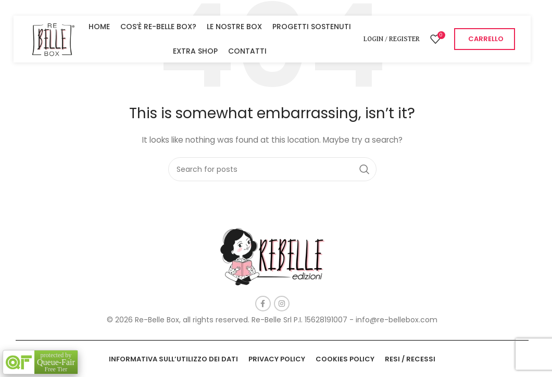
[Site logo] (52, 38)
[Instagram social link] (282, 303)
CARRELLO (486, 39)
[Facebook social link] (263, 303)
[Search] (272, 169)
